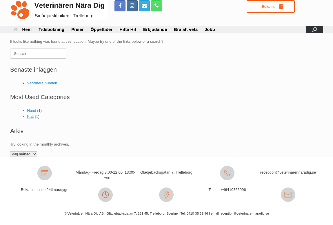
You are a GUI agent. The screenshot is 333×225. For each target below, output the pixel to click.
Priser (77, 29)
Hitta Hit (127, 29)
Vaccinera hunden (42, 83)
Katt (30, 116)
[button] (314, 29)
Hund (31, 110)
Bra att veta (186, 29)
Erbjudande (155, 29)
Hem (23, 29)
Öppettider (101, 29)
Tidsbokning (51, 29)
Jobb (210, 29)
